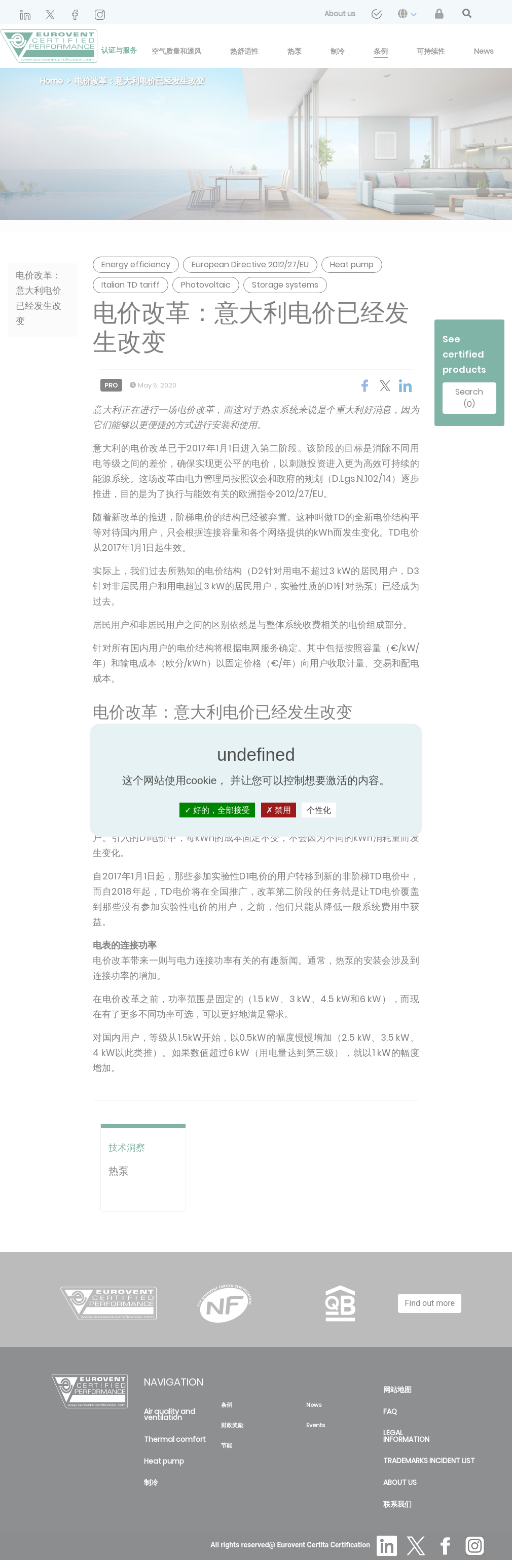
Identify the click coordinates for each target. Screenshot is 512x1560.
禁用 (278, 809)
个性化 (319, 809)
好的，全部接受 (217, 809)
